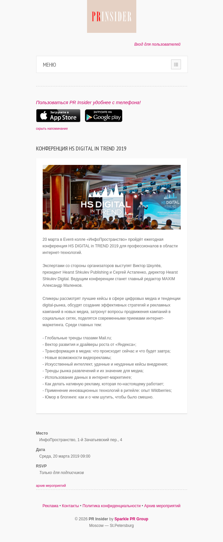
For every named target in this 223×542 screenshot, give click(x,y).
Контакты (70, 506)
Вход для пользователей (157, 44)
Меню (49, 64)
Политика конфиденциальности (111, 506)
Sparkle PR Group (131, 519)
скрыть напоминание (52, 128)
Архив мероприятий (162, 506)
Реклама (50, 506)
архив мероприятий (51, 485)
